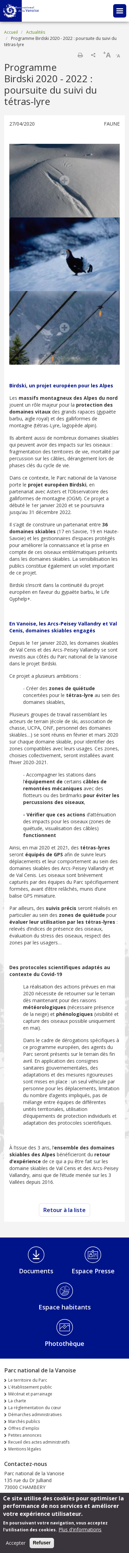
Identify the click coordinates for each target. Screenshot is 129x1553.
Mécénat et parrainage (30, 1394)
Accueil (11, 32)
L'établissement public (30, 1387)
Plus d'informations (79, 1533)
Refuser (42, 1546)
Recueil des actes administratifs (38, 1442)
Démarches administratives (35, 1414)
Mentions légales (24, 1449)
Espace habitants (65, 1307)
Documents (36, 1271)
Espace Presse (93, 1271)
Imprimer (80, 55)
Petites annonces (24, 1435)
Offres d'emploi (23, 1428)
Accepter (15, 1546)
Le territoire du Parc (27, 1380)
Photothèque (64, 1343)
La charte (17, 1401)
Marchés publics (24, 1421)
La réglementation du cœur (34, 1408)
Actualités (35, 32)
